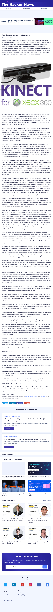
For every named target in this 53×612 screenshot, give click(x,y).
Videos (44, 500)
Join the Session (9, 428)
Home (8, 8)
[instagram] (30, 585)
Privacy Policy (21, 595)
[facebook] (39, 585)
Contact (3, 596)
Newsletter (26, 8)
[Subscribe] (44, 566)
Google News (29, 397)
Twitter (35, 397)
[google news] (47, 584)
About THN (4, 593)
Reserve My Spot (9, 447)
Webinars (44, 8)
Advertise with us (6, 595)
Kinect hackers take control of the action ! (16, 35)
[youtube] (22, 585)
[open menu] (50, 4)
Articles (49, 500)
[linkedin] (14, 585)
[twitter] (5, 585)
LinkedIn (42, 397)
